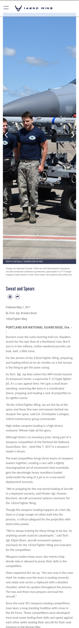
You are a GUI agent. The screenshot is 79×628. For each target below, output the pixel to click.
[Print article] (10, 296)
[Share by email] (17, 296)
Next (72, 135)
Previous (6, 135)
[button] (6, 8)
